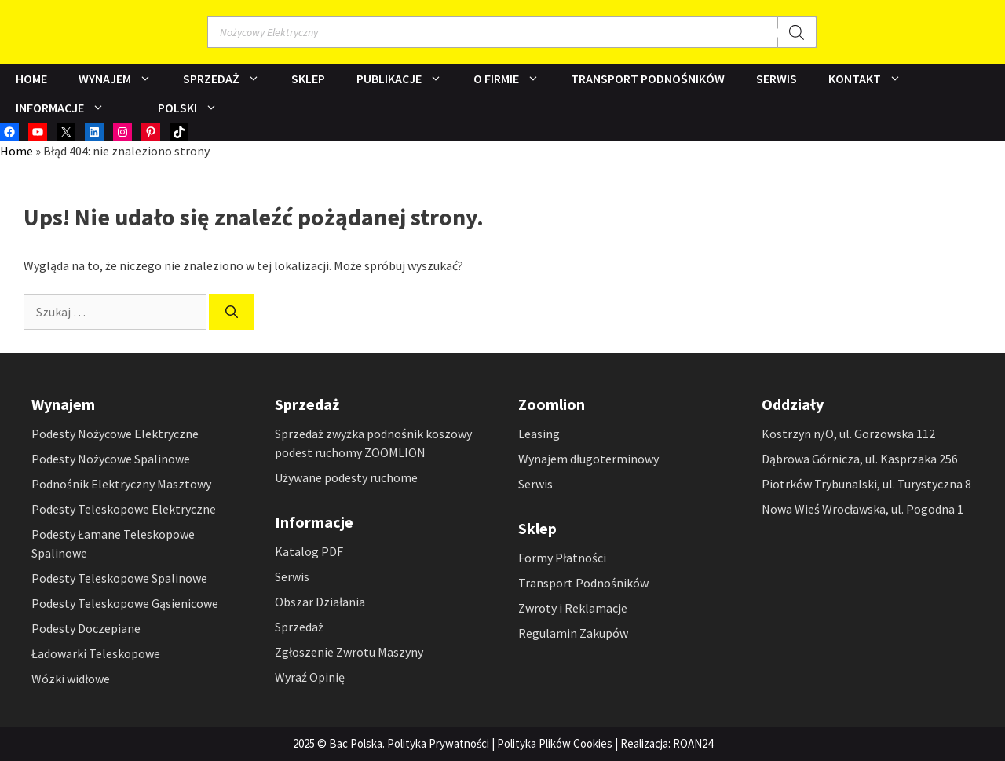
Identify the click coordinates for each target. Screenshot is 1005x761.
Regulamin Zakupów (573, 633)
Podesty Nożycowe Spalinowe (110, 458)
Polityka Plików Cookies (554, 743)
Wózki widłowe (70, 678)
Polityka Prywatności (438, 743)
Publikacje (407, 78)
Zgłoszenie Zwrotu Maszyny (349, 652)
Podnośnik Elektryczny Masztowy (121, 484)
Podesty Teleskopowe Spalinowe (119, 578)
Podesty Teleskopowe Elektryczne (123, 509)
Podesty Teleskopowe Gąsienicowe (124, 603)
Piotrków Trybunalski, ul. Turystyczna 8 (866, 484)
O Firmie (514, 78)
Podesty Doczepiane (86, 628)
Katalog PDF (309, 551)
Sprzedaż (229, 78)
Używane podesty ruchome (346, 477)
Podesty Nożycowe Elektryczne (115, 433)
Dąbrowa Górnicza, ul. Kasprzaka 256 (860, 458)
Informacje (68, 108)
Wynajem (123, 78)
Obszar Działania (320, 601)
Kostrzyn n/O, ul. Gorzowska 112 (848, 433)
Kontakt (872, 78)
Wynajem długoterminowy (588, 458)
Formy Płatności (562, 557)
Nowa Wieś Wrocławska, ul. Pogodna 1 (862, 509)
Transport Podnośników (648, 78)
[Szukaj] (797, 32)
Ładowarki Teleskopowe (95, 653)
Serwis (776, 78)
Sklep (308, 78)
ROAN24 (693, 743)
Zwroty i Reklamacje (572, 608)
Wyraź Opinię (310, 677)
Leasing (539, 433)
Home (31, 78)
